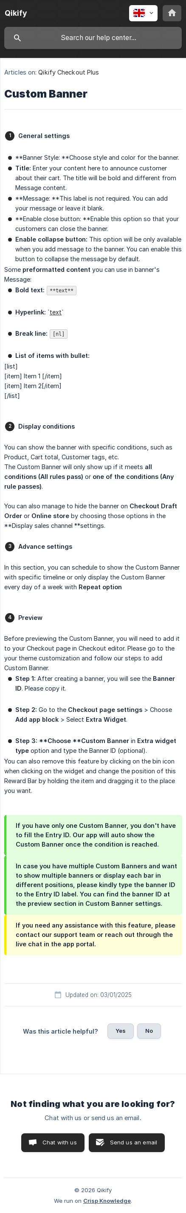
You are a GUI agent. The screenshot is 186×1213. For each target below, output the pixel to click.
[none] (16, 13)
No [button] (149, 1030)
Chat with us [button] (59, 1142)
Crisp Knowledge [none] (107, 1200)
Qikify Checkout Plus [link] (68, 72)
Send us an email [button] (133, 1142)
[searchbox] (93, 38)
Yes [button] (121, 1030)
